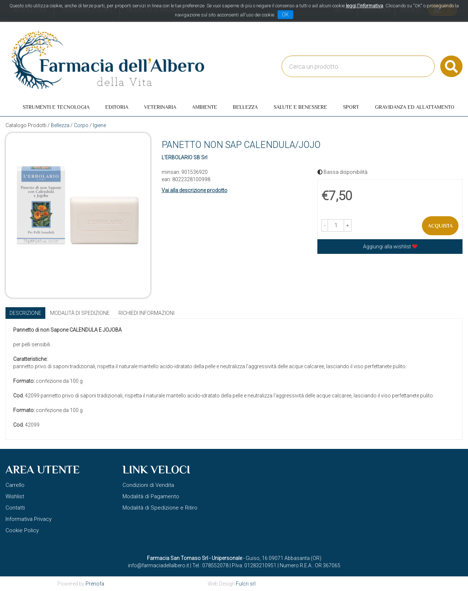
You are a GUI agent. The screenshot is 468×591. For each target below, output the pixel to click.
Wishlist (14, 496)
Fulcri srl (246, 584)
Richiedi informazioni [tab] (146, 313)
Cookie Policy (22, 530)
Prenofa (95, 584)
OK (285, 15)
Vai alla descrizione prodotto (194, 190)
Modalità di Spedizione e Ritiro (159, 507)
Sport (351, 107)
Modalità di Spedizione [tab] (80, 313)
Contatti (15, 507)
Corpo (81, 125)
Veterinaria (160, 107)
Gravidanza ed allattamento (414, 107)
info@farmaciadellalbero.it (158, 565)
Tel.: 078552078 (210, 565)
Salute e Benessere (300, 107)
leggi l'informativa (364, 5)
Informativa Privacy (28, 519)
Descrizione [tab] (25, 313)
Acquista (440, 226)
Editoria (116, 107)
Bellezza (245, 107)
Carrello (14, 485)
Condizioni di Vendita (148, 485)
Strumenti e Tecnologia (56, 107)
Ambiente (204, 107)
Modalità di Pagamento (150, 496)
